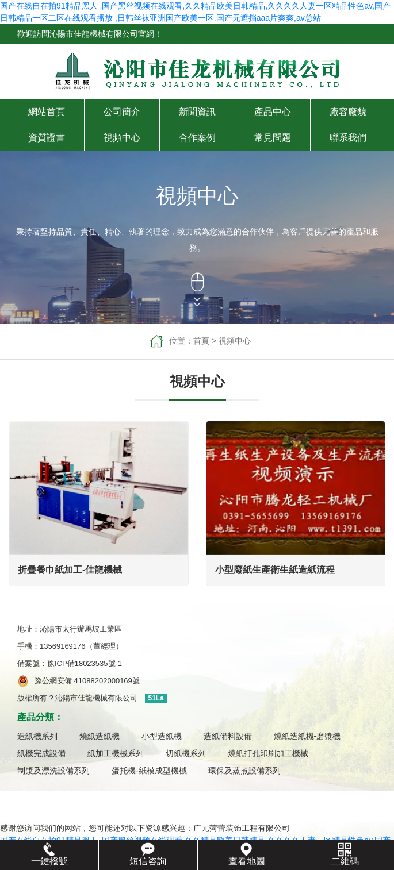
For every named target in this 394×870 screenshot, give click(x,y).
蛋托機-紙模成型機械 (149, 770)
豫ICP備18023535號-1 (88, 663)
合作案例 (197, 138)
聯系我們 (348, 138)
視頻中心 (122, 138)
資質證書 (46, 138)
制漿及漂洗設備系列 (53, 770)
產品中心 (272, 112)
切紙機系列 (186, 753)
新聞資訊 (197, 112)
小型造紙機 (161, 736)
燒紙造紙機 (99, 736)
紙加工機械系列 (115, 753)
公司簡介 (122, 112)
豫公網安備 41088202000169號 (87, 680)
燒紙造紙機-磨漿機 (307, 736)
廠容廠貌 (348, 112)
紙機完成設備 (41, 753)
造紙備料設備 (228, 736)
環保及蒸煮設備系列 (244, 770)
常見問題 (272, 138)
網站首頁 (46, 112)
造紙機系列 (37, 736)
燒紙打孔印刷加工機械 (268, 753)
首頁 (201, 340)
